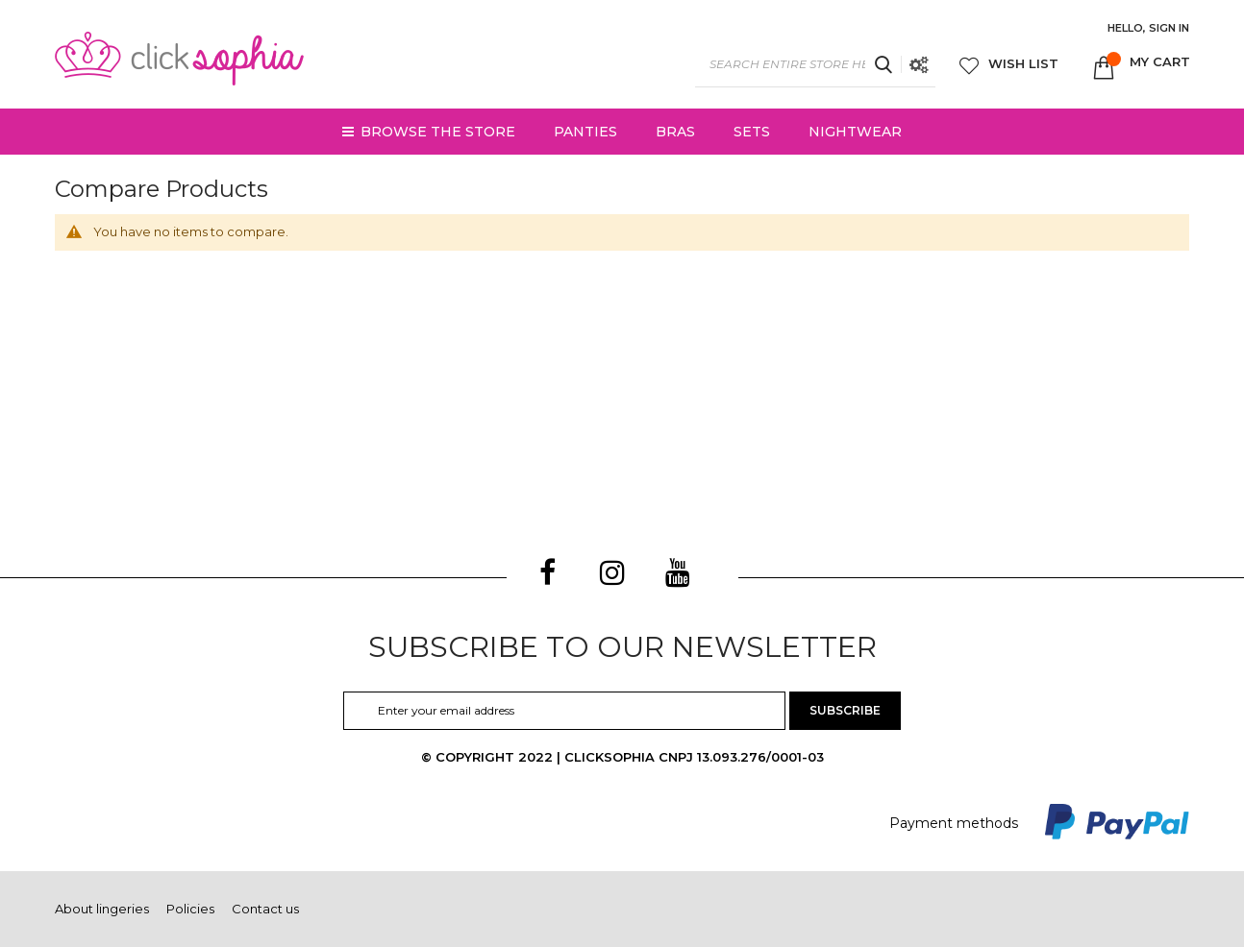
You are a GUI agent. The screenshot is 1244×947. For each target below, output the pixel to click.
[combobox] (815, 64)
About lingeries (102, 908)
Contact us (265, 908)
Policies (190, 908)
